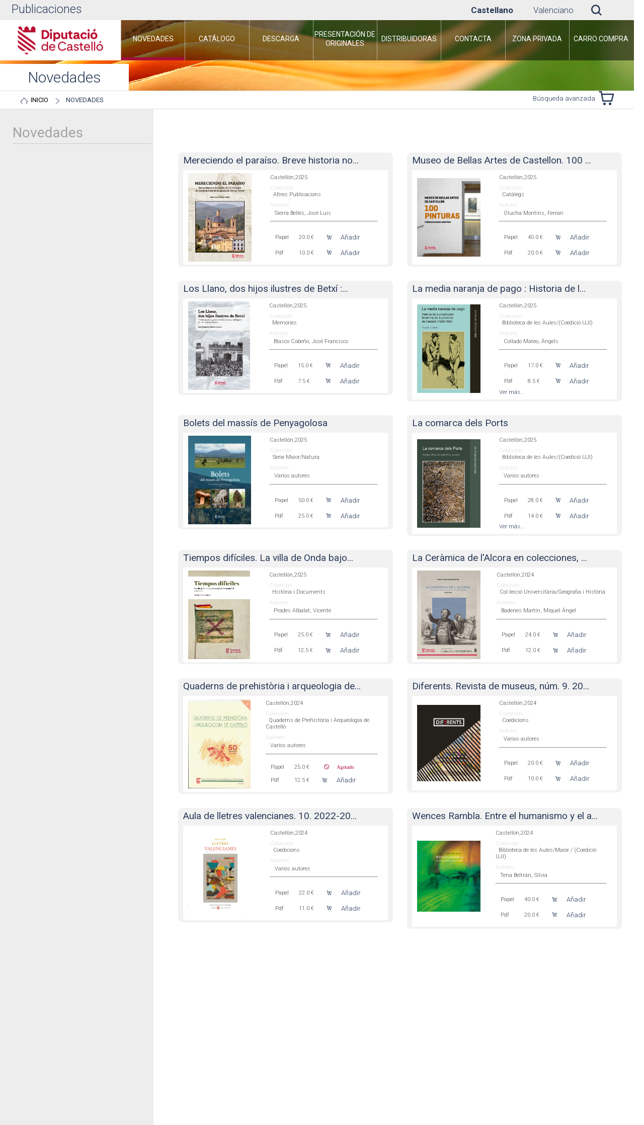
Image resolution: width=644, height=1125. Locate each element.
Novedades (604, 100)
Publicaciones (47, 9)
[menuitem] (162, 80)
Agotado (341, 776)
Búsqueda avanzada (564, 109)
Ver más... (512, 402)
